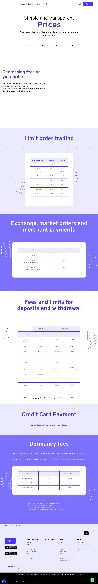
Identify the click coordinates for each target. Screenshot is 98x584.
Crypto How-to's (64, 560)
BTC (45, 542)
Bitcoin (62, 549)
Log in (79, 4)
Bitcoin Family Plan (31, 551)
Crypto (62, 556)
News (61, 542)
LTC (45, 551)
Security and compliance (83, 544)
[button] (23, 4)
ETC (45, 549)
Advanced (29, 544)
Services (62, 544)
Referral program (31, 554)
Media (78, 556)
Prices (78, 547)
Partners (79, 551)
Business (31, 4)
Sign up (88, 4)
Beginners (29, 542)
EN (86, 533)
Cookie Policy (26, 582)
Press (78, 554)
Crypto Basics (63, 558)
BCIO (45, 556)
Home (5, 525)
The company (80, 542)
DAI (44, 547)
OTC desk (29, 556)
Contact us (11, 566)
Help (78, 549)
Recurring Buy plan (31, 549)
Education (62, 547)
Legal (11, 582)
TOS (6, 582)
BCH (45, 554)
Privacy (18, 582)
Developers (30, 558)
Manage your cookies (38, 582)
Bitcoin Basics (63, 551)
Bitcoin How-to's (64, 554)
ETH (45, 544)
